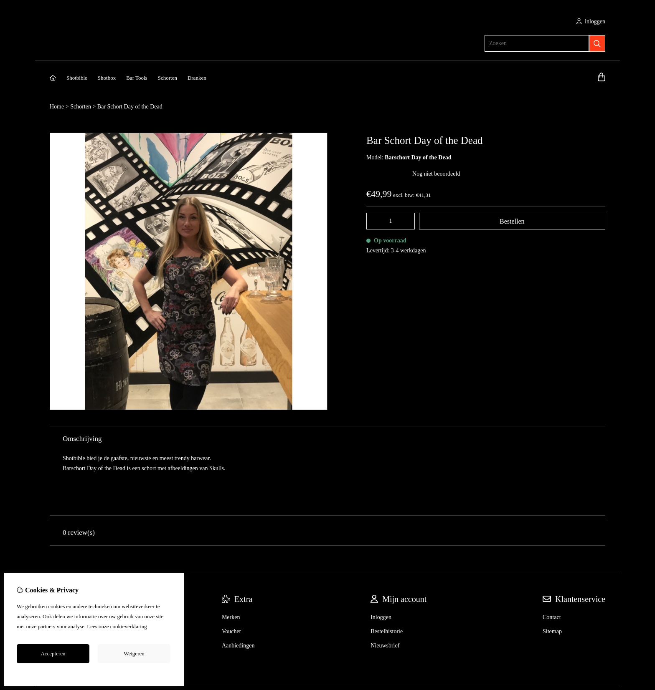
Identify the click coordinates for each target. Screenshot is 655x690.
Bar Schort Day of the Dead (129, 106)
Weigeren (134, 653)
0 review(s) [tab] (327, 469)
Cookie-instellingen (94, 672)
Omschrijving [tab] (327, 439)
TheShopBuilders (587, 634)
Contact (552, 553)
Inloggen (381, 553)
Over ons (60, 553)
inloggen (591, 21)
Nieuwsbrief (385, 582)
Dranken (197, 78)
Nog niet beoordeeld (436, 174)
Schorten (167, 78)
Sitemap (552, 567)
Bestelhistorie (387, 567)
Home (57, 106)
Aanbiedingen (238, 582)
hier (152, 626)
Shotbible (76, 78)
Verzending (63, 567)
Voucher (231, 567)
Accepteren (53, 653)
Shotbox (107, 78)
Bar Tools (136, 78)
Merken (231, 553)
